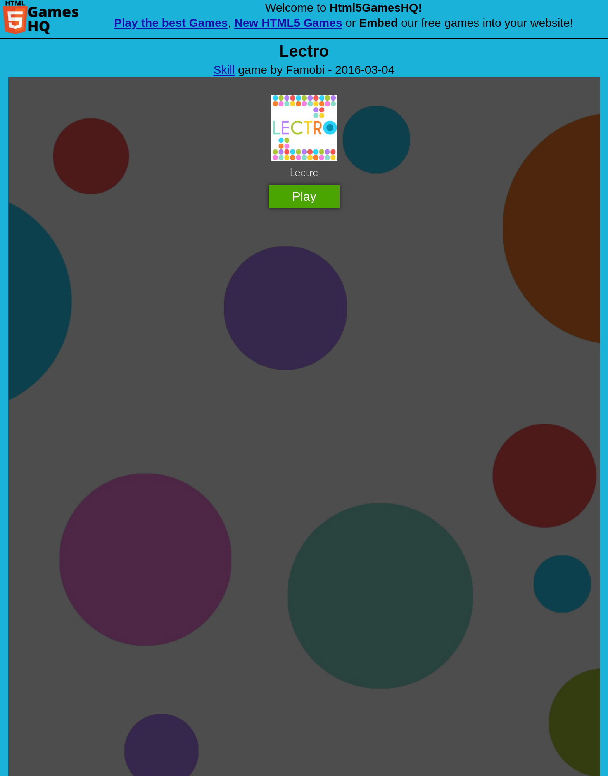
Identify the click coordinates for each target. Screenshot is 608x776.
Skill (224, 69)
